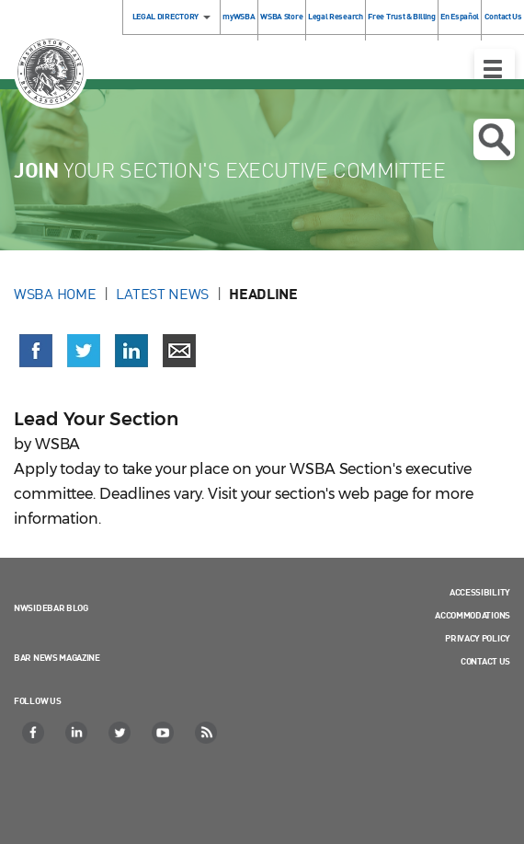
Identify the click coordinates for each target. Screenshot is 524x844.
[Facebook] (34, 732)
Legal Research (335, 16)
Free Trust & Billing (401, 16)
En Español (459, 16)
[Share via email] (179, 350)
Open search (494, 139)
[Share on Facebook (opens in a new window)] (36, 350)
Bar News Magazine (57, 657)
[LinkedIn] (77, 732)
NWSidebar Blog (51, 607)
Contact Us (485, 660)
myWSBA (238, 16)
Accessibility (480, 591)
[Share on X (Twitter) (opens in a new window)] (83, 350)
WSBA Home (55, 293)
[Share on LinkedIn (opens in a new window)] (131, 350)
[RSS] (207, 732)
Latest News (162, 293)
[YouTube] (163, 732)
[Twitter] (120, 732)
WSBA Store (281, 16)
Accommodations (472, 614)
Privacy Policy (477, 637)
